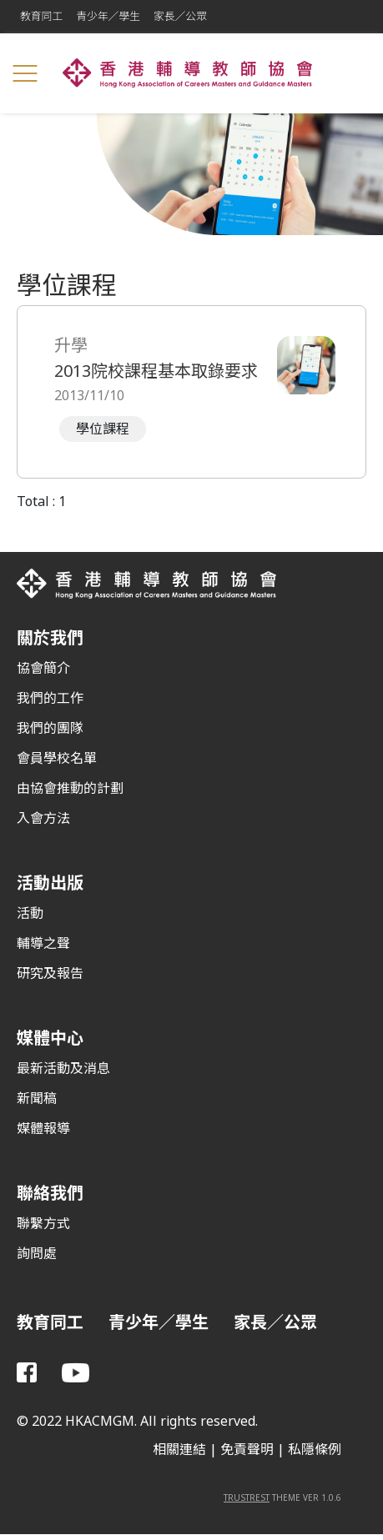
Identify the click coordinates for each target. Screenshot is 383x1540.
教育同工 (41, 16)
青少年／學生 (108, 16)
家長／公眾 (180, 16)
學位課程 (102, 429)
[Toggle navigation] (25, 73)
